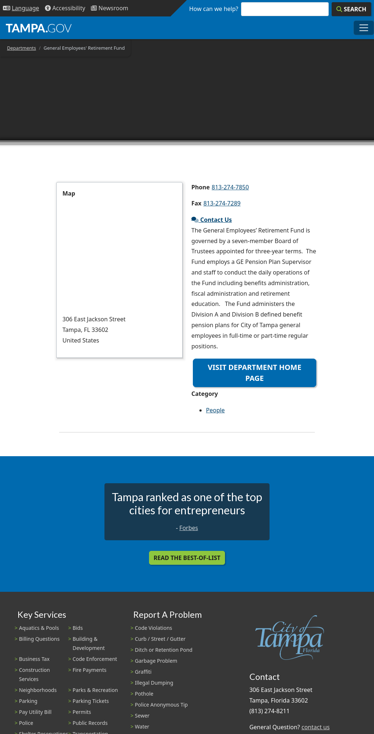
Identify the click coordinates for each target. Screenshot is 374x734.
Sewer (142, 715)
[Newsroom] (109, 8)
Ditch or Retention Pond (163, 649)
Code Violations (153, 627)
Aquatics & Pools (39, 627)
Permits (82, 711)
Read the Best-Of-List (187, 558)
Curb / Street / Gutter (160, 638)
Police (26, 722)
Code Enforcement (95, 658)
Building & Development (89, 643)
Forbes (188, 528)
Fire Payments (90, 669)
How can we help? (213, 9)
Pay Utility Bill (35, 711)
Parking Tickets (91, 700)
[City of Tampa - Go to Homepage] (39, 27)
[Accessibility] (65, 8)
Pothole (144, 693)
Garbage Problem (156, 660)
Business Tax (34, 658)
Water (142, 726)
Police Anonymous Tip (161, 704)
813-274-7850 (230, 187)
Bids (78, 627)
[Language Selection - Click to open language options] (21, 8)
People (215, 410)
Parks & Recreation (95, 689)
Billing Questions (39, 638)
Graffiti (143, 671)
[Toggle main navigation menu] (364, 27)
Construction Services (34, 674)
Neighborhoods (38, 689)
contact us (315, 727)
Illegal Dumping (154, 682)
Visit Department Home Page (254, 372)
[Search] (351, 9)
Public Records (90, 722)
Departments (21, 48)
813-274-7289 (222, 203)
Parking (28, 700)
